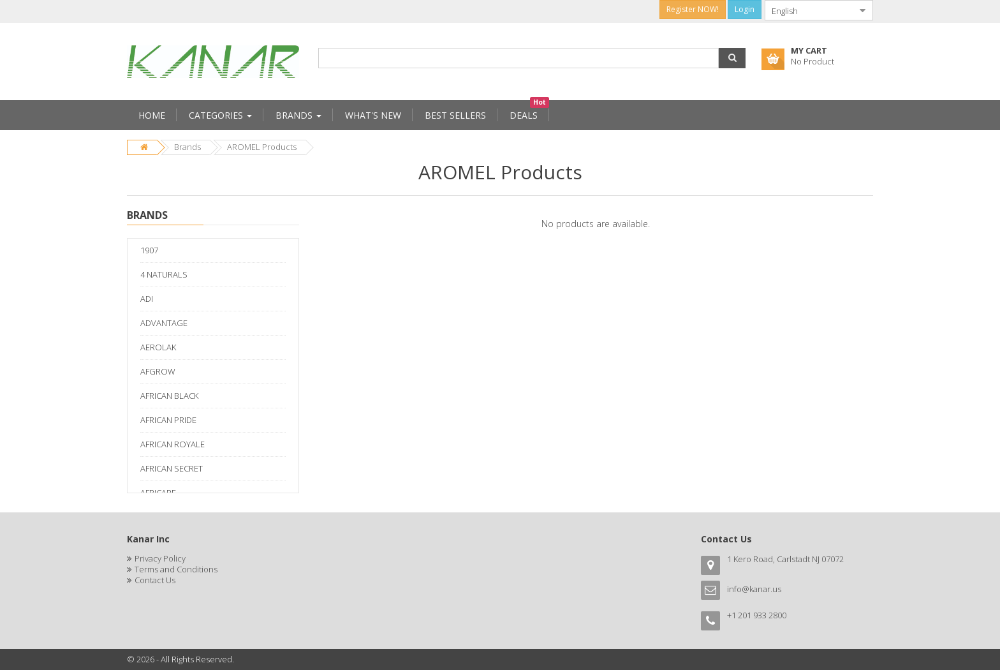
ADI (146, 298)
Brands (187, 147)
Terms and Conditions (176, 569)
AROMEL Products (262, 147)
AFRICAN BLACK (169, 395)
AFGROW (157, 371)
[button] (732, 58)
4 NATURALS (164, 274)
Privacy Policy (160, 558)
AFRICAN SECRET (171, 468)
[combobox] (808, 10)
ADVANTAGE (164, 323)
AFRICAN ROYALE (172, 444)
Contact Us (155, 580)
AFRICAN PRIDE (168, 420)
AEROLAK (158, 347)
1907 (149, 250)
